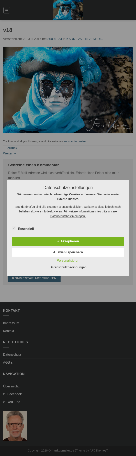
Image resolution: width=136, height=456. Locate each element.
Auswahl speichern (68, 252)
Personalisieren (68, 260)
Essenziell (23, 228)
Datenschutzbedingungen (68, 267)
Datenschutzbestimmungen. (68, 216)
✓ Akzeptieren (68, 241)
